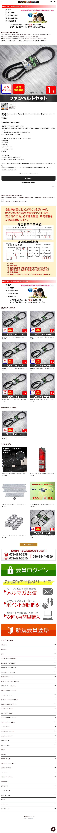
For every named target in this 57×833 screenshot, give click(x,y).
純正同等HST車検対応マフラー (8, 704)
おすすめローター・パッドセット (8, 672)
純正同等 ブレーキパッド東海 (8, 686)
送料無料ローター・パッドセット (8, 690)
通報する (54, 186)
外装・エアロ (4, 649)
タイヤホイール (4, 786)
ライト (2, 654)
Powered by (28, 818)
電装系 (2, 749)
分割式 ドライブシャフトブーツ (8, 763)
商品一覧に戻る (28, 544)
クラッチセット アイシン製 (7, 731)
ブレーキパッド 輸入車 (6, 713)
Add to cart (28, 178)
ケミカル (3, 799)
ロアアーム (3, 772)
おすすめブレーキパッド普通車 (8, 663)
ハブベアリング (4, 804)
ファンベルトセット (5, 745)
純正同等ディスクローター (7, 676)
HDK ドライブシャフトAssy (8, 722)
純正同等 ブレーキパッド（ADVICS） (10, 681)
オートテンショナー (5, 727)
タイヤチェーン (4, 781)
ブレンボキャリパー (5, 808)
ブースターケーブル (5, 790)
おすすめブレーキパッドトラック (8, 667)
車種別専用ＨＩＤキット (6, 777)
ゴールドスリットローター (7, 695)
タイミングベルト (5, 740)
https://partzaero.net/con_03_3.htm (10, 134)
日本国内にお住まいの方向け (28, 182)
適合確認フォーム (10, 202)
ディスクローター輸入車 (7, 708)
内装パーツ (4, 645)
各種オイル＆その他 (5, 795)
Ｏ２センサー (4, 754)
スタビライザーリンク (6, 768)
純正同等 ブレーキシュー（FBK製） (9, 699)
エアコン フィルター (6, 758)
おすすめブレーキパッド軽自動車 (9, 658)
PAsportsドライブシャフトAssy (8, 717)
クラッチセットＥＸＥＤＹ (6, 736)
